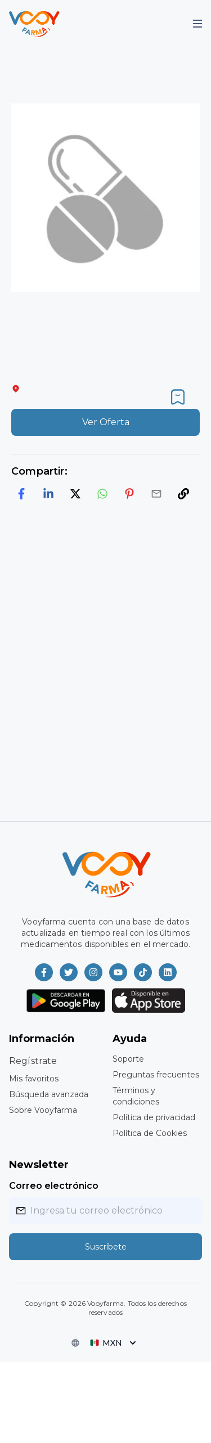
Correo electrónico (53, 1185)
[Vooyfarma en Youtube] (118, 972)
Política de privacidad (154, 1117)
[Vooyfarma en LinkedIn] (168, 972)
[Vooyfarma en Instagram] (93, 972)
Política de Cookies (150, 1133)
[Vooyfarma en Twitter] (69, 972)
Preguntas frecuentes (156, 1075)
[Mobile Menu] (197, 23)
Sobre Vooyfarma (43, 1110)
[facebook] (21, 494)
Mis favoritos (34, 1079)
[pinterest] (129, 494)
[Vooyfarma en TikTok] (143, 972)
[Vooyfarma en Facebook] (44, 972)
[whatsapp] (102, 494)
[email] (156, 494)
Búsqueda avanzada (48, 1094)
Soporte (128, 1059)
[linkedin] (48, 494)
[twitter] (75, 494)
